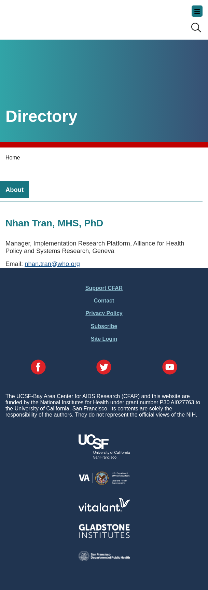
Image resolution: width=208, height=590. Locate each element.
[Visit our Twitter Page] (103, 368)
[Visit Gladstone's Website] (104, 536)
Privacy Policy (104, 313)
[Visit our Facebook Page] (38, 368)
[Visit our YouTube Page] (169, 368)
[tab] (14, 189)
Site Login (104, 339)
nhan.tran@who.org (52, 263)
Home (12, 157)
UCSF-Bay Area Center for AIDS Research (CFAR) (39, 17)
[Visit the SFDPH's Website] (104, 559)
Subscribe (104, 326)
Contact (104, 301)
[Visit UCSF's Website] (104, 457)
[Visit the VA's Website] (104, 484)
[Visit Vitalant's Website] (104, 509)
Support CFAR (104, 288)
